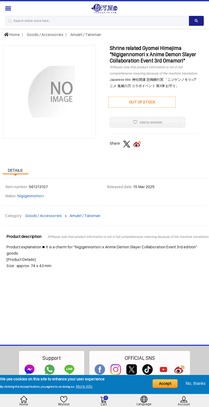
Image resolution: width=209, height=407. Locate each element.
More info (84, 386)
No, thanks (196, 383)
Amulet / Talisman (85, 34)
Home (12, 34)
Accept (165, 383)
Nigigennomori (30, 195)
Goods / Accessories (44, 34)
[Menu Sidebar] (8, 8)
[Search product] (196, 21)
